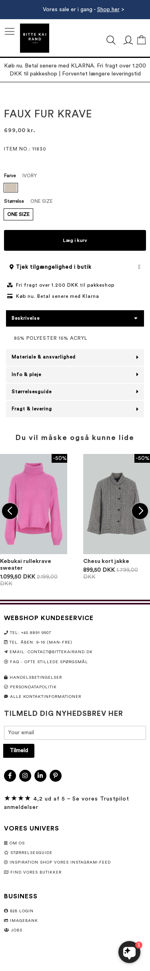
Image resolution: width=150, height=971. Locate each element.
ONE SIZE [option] (18, 214)
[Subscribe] (18, 751)
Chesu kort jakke (106, 561)
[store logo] (34, 38)
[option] (11, 187)
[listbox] (75, 188)
